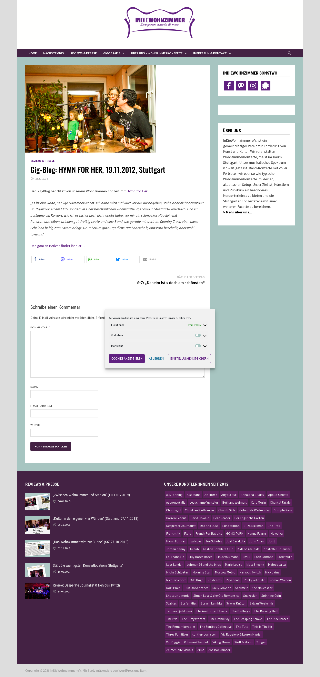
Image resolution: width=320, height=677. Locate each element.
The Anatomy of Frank (211, 611)
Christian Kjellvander (199, 510)
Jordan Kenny (175, 549)
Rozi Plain (173, 588)
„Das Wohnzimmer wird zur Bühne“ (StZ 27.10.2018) (91, 542)
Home (33, 53)
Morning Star (201, 572)
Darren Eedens (176, 518)
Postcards (215, 580)
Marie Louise (233, 564)
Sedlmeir (241, 588)
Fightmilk (173, 533)
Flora (187, 533)
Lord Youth (284, 557)
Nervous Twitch (250, 572)
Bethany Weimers (234, 502)
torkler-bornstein (204, 634)
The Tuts (242, 627)
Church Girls (226, 510)
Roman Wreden (280, 580)
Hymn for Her (137, 191)
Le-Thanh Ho (175, 557)
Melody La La (277, 564)
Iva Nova (195, 541)
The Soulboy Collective (216, 627)
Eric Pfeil (274, 526)
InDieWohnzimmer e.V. (65, 670)
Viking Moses (221, 642)
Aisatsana (193, 495)
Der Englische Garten (249, 518)
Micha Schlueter (177, 572)
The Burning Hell (266, 611)
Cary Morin (258, 502)
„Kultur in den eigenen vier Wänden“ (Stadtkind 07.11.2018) (95, 518)
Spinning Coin (271, 595)
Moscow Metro (225, 572)
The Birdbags (240, 611)
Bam (143, 670)
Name (34, 386)
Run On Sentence (196, 588)
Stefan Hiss (189, 603)
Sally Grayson (221, 588)
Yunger (261, 642)
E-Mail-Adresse (41, 406)
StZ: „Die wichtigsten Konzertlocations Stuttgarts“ (88, 565)
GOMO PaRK (234, 533)
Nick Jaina (272, 572)
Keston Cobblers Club (218, 549)
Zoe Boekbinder (219, 650)
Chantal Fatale (280, 502)
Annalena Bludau (252, 495)
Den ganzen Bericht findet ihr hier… (57, 245)
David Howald (199, 518)
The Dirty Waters (193, 619)
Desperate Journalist (181, 526)
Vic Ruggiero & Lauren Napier (241, 634)
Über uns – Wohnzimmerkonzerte (156, 53)
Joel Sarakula (235, 541)
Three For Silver (177, 634)
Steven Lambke (211, 603)
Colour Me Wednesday (254, 510)
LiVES (246, 557)
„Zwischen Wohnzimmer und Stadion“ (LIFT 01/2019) (91, 495)
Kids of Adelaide (248, 549)
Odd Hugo (196, 580)
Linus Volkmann (227, 557)
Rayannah (233, 580)
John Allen (256, 541)
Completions (283, 510)
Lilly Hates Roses (200, 557)
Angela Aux (229, 495)
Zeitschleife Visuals (179, 650)
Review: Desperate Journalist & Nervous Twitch (86, 585)
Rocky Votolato (254, 580)
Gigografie (111, 53)
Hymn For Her (176, 541)
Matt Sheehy (255, 564)
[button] (44, 259)
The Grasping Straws (247, 619)
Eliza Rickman (253, 526)
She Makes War (262, 588)
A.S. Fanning (174, 495)
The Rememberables (181, 627)
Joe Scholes (214, 541)
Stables (171, 603)
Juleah (194, 549)
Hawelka (277, 533)
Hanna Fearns (257, 533)
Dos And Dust (209, 526)
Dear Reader (221, 518)
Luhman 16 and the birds (204, 564)
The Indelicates (277, 619)
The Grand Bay (219, 619)
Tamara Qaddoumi (179, 611)
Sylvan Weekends (261, 603)
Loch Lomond (263, 557)
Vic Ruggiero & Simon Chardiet (187, 642)
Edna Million (231, 526)
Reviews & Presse (83, 53)
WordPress (126, 670)
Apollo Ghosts (278, 495)
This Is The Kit (262, 627)
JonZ (271, 541)
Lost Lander (174, 564)
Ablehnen (156, 358)
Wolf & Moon (243, 642)
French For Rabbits (209, 533)
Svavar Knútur (236, 603)
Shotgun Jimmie (177, 595)
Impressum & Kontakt (210, 53)
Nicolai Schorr (176, 580)
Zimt (200, 650)
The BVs (171, 619)
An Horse (210, 495)
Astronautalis (175, 502)
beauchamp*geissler (203, 502)
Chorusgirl (173, 510)
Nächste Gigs (53, 53)
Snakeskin (250, 595)
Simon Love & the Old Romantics (216, 595)
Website (36, 425)
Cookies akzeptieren (126, 358)
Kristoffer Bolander (276, 549)
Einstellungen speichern (189, 358)
